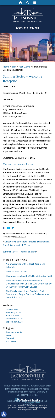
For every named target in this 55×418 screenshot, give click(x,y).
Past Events (24, 66)
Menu (34, 2)
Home (20, 2)
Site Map (42, 410)
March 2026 (12, 309)
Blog (13, 66)
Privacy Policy (28, 410)
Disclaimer (12, 410)
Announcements (14, 332)
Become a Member (27, 28)
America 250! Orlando (17, 271)
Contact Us (27, 413)
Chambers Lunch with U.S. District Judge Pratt (29, 275)
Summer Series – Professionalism (19, 251)
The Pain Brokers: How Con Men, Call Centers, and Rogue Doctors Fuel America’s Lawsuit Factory (27, 294)
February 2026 (13, 312)
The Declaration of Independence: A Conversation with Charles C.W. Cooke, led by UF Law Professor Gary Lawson (28, 283)
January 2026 (12, 315)
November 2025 (14, 318)
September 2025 (14, 321)
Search (27, 2)
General (10, 338)
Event (9, 335)
